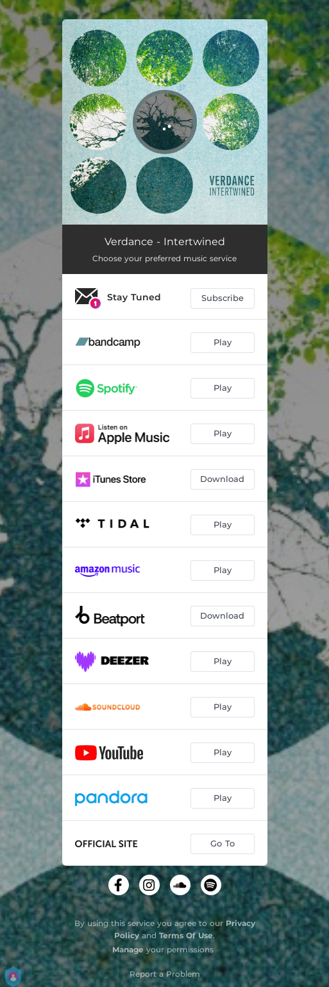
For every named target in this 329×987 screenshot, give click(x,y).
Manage (128, 949)
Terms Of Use (186, 935)
